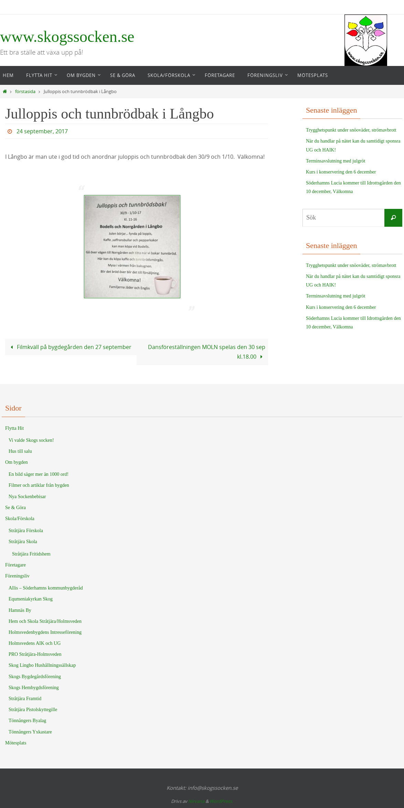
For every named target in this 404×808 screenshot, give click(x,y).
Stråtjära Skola (23, 541)
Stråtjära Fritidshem (31, 554)
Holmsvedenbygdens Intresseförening (45, 632)
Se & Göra (15, 507)
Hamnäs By (20, 610)
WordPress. (221, 801)
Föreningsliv (17, 576)
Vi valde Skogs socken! (31, 440)
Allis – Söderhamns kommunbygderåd (46, 588)
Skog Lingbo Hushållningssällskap (42, 665)
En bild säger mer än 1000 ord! (38, 474)
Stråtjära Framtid (25, 698)
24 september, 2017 (42, 131)
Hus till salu (20, 451)
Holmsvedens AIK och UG (35, 643)
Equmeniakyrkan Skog (31, 599)
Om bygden (16, 462)
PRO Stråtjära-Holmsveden (35, 654)
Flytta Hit (14, 428)
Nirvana (196, 801)
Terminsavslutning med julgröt (335, 161)
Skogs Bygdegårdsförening (35, 676)
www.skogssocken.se (67, 36)
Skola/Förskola (19, 518)
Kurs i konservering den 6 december (341, 172)
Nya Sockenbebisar (27, 496)
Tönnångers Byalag (27, 720)
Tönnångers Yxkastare (30, 731)
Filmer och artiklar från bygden (39, 485)
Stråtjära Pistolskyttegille (33, 709)
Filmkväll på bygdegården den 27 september (69, 347)
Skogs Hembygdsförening (34, 687)
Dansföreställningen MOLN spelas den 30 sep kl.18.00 (206, 352)
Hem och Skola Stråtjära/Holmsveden (45, 621)
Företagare (15, 565)
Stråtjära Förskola (26, 530)
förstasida (25, 91)
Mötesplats (15, 742)
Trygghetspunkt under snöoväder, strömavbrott (351, 130)
